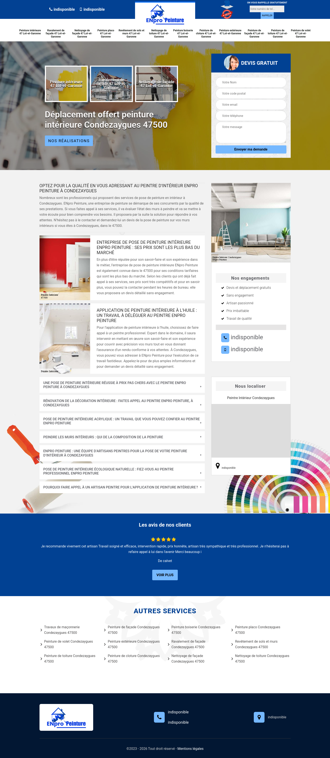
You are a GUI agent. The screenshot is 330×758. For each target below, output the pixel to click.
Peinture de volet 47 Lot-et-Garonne (300, 33)
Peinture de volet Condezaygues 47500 (67, 644)
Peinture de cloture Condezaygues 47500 (132, 658)
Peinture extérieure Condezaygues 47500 (132, 644)
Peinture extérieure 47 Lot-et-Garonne (230, 32)
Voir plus (165, 575)
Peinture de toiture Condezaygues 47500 (68, 658)
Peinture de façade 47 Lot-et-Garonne (254, 33)
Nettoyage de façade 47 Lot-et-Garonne (82, 33)
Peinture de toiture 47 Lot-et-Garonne (277, 33)
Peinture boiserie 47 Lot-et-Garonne (183, 33)
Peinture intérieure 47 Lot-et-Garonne (30, 32)
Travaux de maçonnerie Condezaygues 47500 (60, 630)
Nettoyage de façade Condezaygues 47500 (186, 658)
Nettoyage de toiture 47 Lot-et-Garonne (159, 33)
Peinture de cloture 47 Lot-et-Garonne (206, 33)
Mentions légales (191, 749)
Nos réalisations (69, 141)
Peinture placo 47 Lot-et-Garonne (105, 33)
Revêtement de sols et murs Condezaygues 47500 (254, 644)
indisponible (62, 9)
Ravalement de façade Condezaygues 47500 (186, 644)
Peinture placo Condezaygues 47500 (255, 630)
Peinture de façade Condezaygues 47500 (132, 630)
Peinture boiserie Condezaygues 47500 (194, 630)
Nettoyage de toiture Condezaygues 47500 (260, 658)
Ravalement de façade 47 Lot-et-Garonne (56, 33)
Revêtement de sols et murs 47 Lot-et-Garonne (131, 33)
